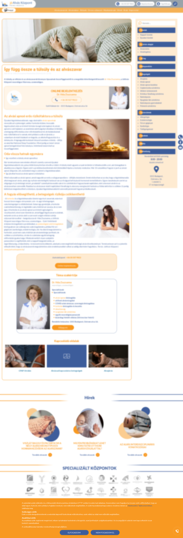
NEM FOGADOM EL (105, 532)
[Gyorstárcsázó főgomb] (177, 531)
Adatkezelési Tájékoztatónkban (140, 506)
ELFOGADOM (74, 532)
